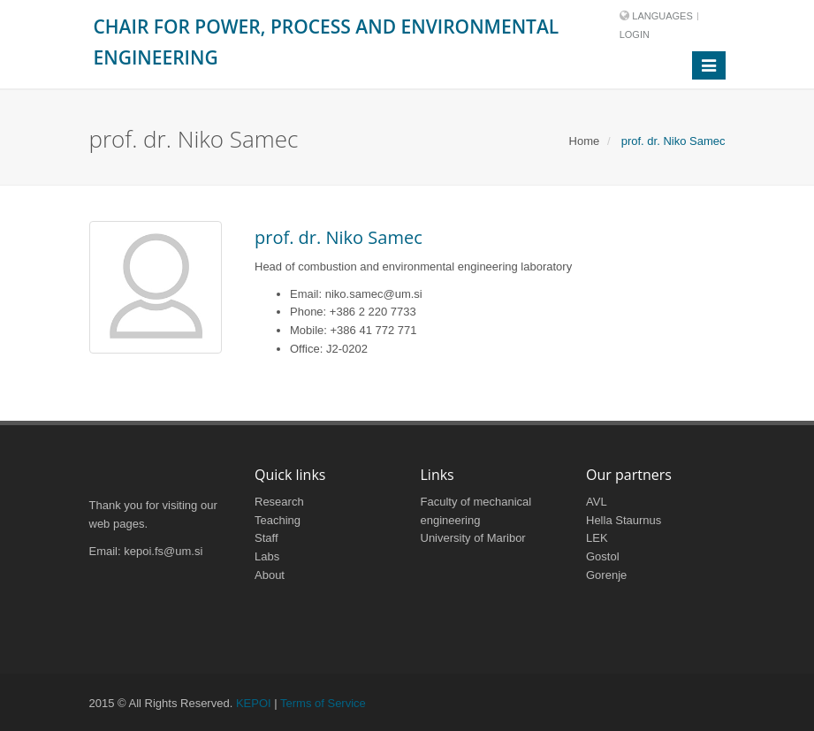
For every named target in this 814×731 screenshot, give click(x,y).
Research (279, 501)
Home (584, 141)
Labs (267, 556)
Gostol (603, 556)
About (270, 575)
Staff (266, 537)
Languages (662, 16)
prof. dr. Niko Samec (338, 237)
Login (635, 34)
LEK (597, 537)
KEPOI (253, 703)
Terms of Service (323, 703)
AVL (596, 501)
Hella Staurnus (623, 520)
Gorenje (606, 575)
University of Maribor (473, 537)
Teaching (277, 520)
